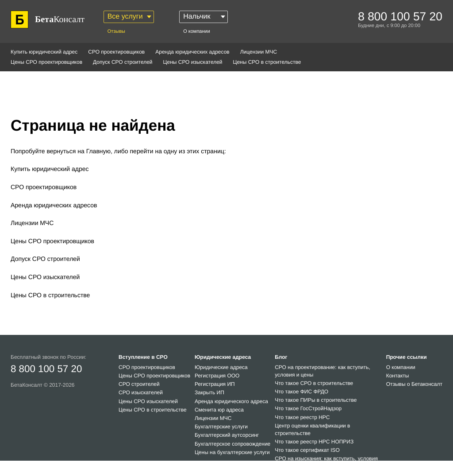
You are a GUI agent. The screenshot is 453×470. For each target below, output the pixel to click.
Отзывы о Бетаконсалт (414, 384)
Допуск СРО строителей (123, 62)
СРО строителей (139, 384)
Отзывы (116, 31)
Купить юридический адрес (44, 52)
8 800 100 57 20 (46, 368)
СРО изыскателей (141, 392)
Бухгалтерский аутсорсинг (227, 435)
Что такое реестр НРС (302, 417)
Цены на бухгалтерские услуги (232, 452)
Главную (98, 151)
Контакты (397, 376)
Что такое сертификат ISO (307, 450)
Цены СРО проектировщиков (46, 62)
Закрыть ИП (209, 392)
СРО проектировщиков (116, 52)
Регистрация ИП (215, 384)
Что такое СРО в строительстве (314, 383)
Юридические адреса (221, 367)
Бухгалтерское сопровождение (232, 444)
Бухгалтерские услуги (221, 426)
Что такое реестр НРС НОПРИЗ (314, 442)
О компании (196, 31)
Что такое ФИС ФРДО (301, 391)
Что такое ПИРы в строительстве (316, 400)
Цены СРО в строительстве (267, 62)
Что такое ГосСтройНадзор (308, 408)
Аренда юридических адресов (192, 52)
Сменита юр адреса (219, 410)
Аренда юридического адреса (231, 401)
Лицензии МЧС (258, 52)
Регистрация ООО (217, 376)
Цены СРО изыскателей (193, 62)
